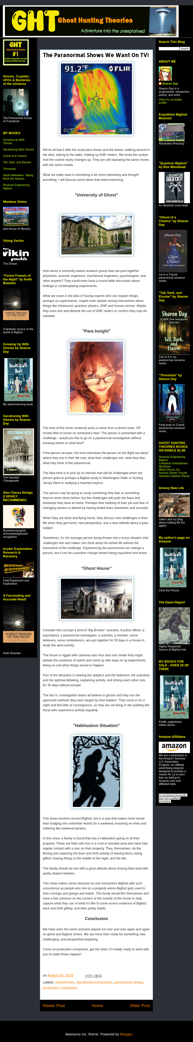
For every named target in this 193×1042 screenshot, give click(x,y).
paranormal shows (128, 982)
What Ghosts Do (169, 469)
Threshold (9, 168)
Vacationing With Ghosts (18, 149)
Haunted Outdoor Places (174, 476)
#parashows (64, 982)
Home (97, 1005)
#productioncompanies (94, 982)
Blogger (126, 1034)
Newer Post (54, 1005)
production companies (60, 988)
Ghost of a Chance (15, 155)
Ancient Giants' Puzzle (173, 472)
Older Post (140, 1005)
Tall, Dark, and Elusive (17, 162)
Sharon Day (170, 83)
